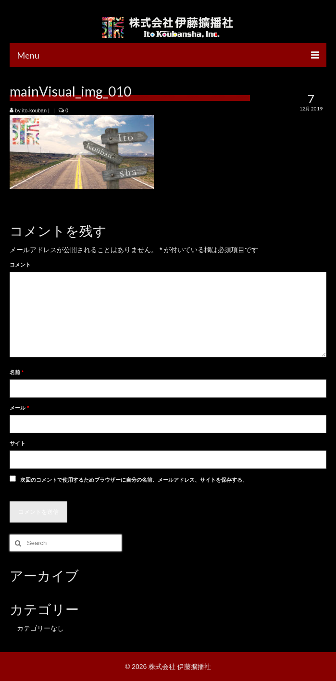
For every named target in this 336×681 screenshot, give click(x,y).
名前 (17, 372)
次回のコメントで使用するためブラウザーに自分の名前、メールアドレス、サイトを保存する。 (134, 480)
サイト (17, 443)
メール (19, 408)
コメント (20, 265)
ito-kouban (34, 110)
